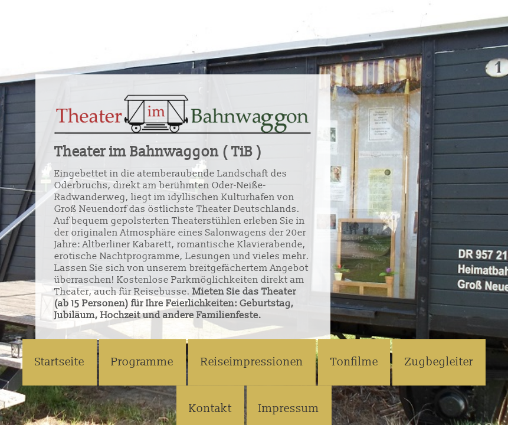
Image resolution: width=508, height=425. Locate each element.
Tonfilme (354, 362)
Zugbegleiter (439, 362)
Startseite (59, 362)
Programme (142, 362)
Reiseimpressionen (252, 362)
